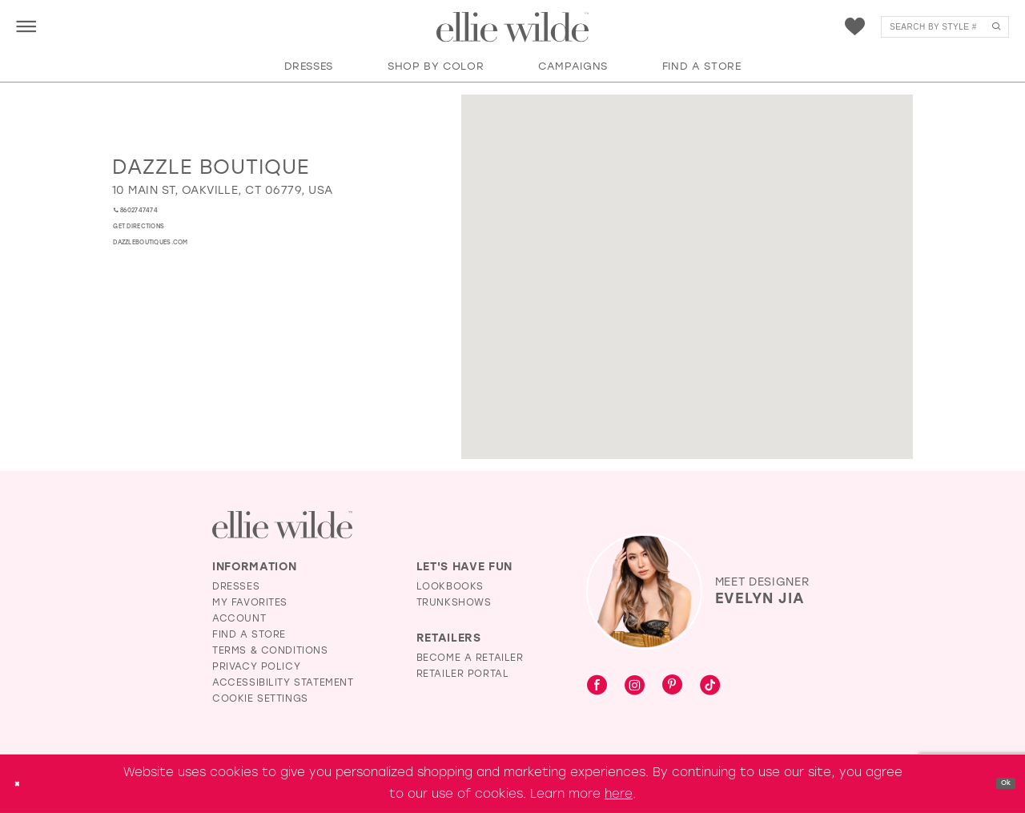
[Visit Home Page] (512, 27)
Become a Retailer (470, 657)
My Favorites (249, 602)
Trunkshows (454, 602)
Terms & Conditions (270, 650)
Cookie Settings (260, 698)
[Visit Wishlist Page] (855, 27)
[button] (26, 26)
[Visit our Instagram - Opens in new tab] (634, 686)
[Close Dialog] (23, 784)
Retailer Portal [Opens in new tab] (462, 673)
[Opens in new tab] (222, 190)
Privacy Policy (256, 666)
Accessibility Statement (283, 682)
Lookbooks (450, 586)
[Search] (945, 27)
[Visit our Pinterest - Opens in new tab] (672, 686)
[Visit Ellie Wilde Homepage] (282, 525)
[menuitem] (26, 26)
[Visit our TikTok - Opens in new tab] (710, 686)
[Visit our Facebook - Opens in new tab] (597, 686)
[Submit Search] (996, 27)
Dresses (235, 586)
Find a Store (249, 634)
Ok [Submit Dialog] (998, 783)
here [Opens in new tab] (619, 794)
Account (239, 618)
